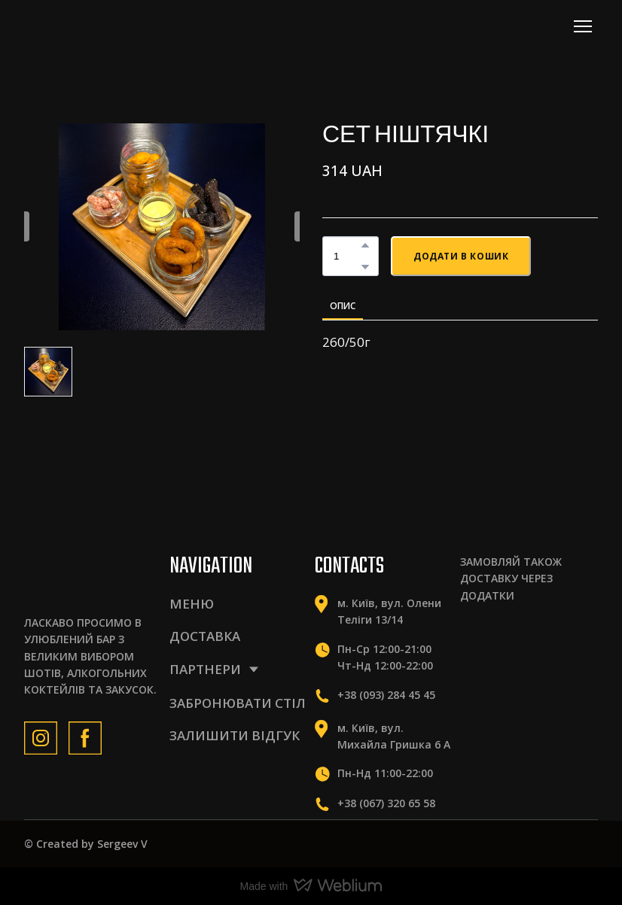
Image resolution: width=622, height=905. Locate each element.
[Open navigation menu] (583, 26)
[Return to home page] (90, 26)
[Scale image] (489, 639)
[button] (365, 245)
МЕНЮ (191, 603)
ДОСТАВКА (204, 636)
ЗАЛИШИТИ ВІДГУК (234, 735)
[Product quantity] (346, 256)
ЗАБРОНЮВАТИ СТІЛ (237, 703)
